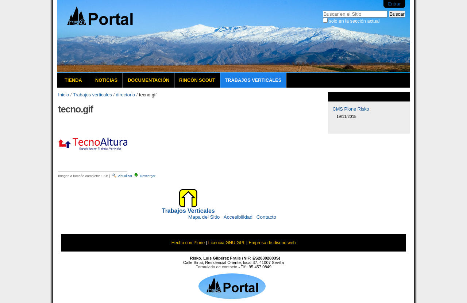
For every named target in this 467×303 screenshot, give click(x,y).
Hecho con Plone (188, 242)
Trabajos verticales (253, 80)
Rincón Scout (197, 80)
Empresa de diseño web (272, 242)
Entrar (394, 4)
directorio (125, 94)
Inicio (63, 94)
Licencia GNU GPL (226, 242)
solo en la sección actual (354, 21)
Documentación (148, 80)
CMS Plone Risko (350, 109)
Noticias (106, 80)
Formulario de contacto (216, 267)
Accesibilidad (238, 217)
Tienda (73, 80)
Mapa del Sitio (204, 217)
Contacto (266, 217)
